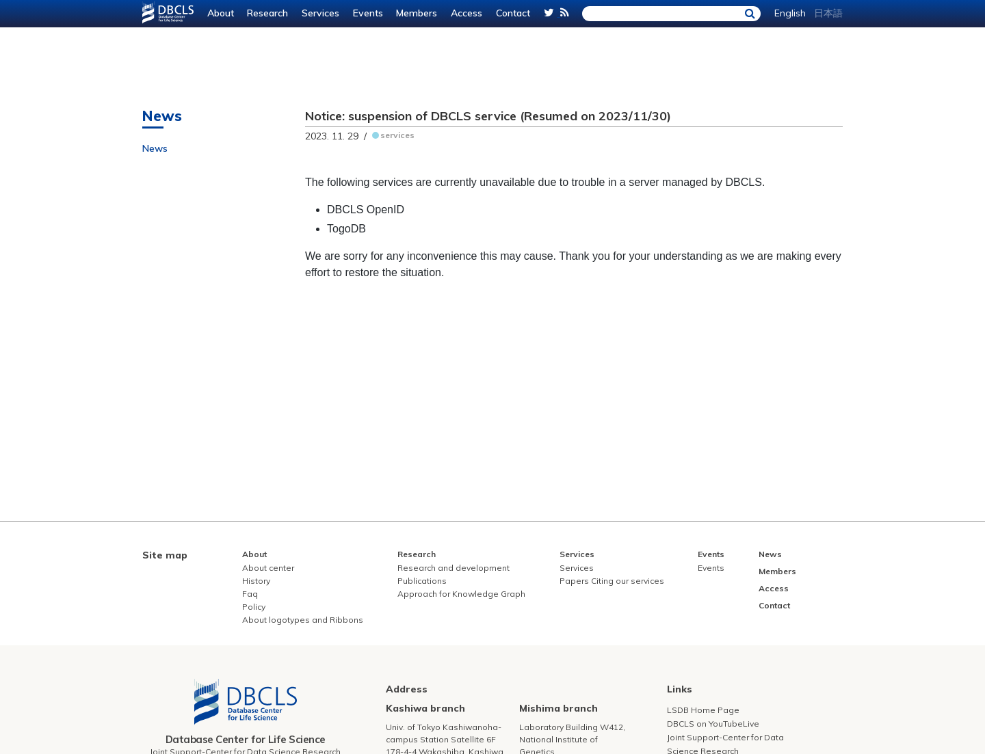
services (397, 135)
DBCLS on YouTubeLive (713, 723)
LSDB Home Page (703, 710)
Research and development (453, 568)
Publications (422, 581)
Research (267, 13)
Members (416, 13)
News (155, 148)
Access (466, 13)
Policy (253, 607)
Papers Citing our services (612, 581)
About (220, 13)
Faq (250, 594)
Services (320, 13)
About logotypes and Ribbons (302, 620)
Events (368, 13)
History (256, 581)
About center (268, 568)
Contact (513, 13)
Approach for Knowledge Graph (461, 594)
